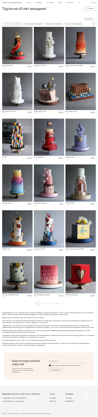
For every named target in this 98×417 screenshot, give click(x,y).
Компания (53, 398)
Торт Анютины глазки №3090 (10, 295)
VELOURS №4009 (7, 203)
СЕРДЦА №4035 (69, 157)
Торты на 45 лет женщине (12, 24)
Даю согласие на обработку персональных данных (66, 365)
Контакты (70, 2)
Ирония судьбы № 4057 (40, 111)
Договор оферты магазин (28, 413)
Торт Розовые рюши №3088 (41, 295)
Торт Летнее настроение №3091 (74, 249)
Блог (59, 2)
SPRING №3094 (6, 249)
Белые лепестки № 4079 (9, 111)
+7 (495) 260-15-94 (8, 401)
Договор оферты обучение (43, 413)
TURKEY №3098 (69, 203)
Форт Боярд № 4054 (71, 111)
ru (79, 2)
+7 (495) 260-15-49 (8, 398)
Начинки (39, 2)
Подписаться (55, 370)
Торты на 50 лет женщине (33, 24)
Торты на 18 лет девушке (53, 24)
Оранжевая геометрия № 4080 (74, 65)
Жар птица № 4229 (7, 65)
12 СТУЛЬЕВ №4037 (39, 157)
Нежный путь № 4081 (40, 65)
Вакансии (53, 401)
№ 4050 (4, 157)
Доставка (68, 398)
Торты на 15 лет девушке (73, 24)
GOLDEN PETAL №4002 (40, 203)
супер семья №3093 (39, 249)
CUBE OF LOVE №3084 (71, 295)
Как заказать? (69, 401)
